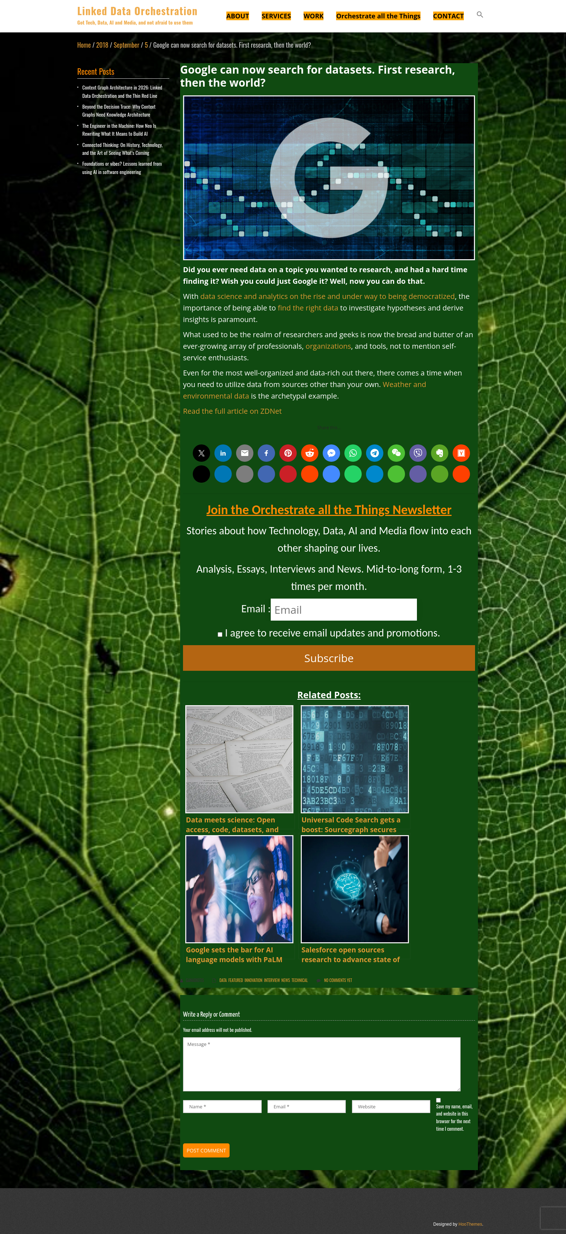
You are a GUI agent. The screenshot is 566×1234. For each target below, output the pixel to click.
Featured (235, 980)
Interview (272, 980)
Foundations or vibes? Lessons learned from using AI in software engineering (122, 167)
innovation (253, 980)
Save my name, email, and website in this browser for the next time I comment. (454, 1117)
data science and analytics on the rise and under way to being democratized (327, 296)
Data (223, 980)
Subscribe (329, 658)
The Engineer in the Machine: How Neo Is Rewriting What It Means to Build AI (119, 129)
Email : (256, 608)
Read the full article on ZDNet (232, 411)
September (126, 44)
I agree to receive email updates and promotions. (329, 632)
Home (84, 44)
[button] (480, 15)
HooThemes (470, 1224)
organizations (328, 346)
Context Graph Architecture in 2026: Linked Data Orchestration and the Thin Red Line (122, 91)
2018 (102, 44)
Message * (322, 1064)
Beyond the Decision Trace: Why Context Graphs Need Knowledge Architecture (119, 110)
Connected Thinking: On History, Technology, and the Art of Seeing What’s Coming (122, 148)
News (286, 980)
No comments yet (338, 980)
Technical (300, 980)
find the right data (308, 308)
